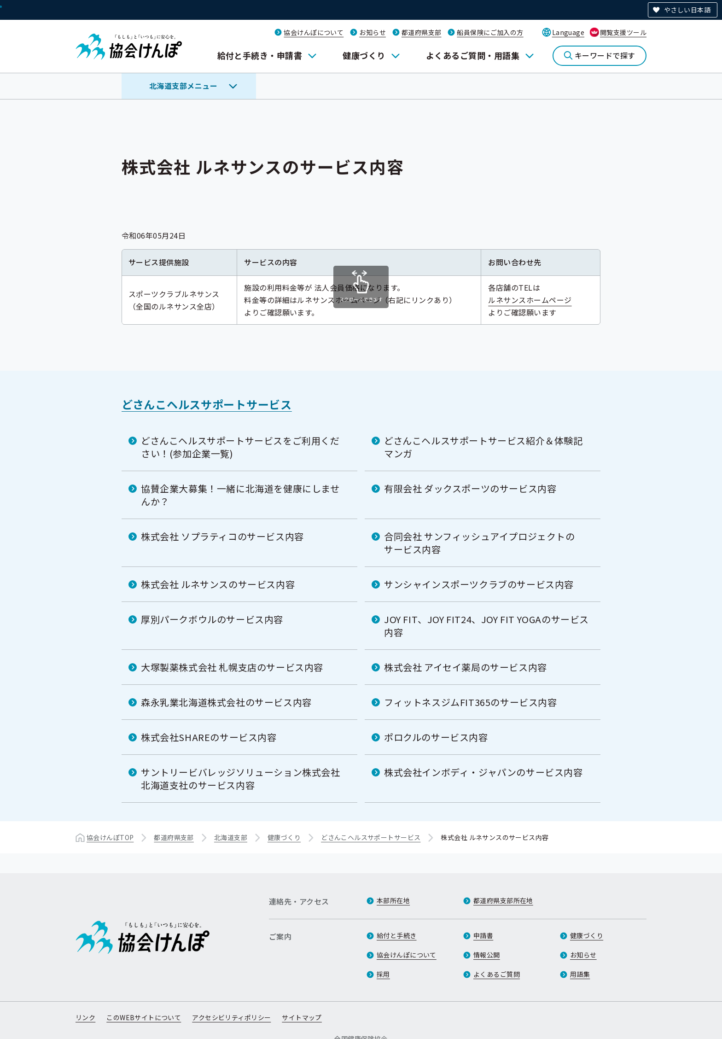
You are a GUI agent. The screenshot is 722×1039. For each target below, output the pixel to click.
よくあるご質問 (496, 974)
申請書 (483, 935)
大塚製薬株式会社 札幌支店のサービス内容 (232, 667)
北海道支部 (230, 837)
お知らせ (372, 32)
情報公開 (486, 954)
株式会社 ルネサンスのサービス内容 (218, 584)
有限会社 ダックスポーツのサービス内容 (470, 488)
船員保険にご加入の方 (490, 32)
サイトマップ (302, 1017)
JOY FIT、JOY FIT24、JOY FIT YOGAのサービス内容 (486, 626)
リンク (85, 1017)
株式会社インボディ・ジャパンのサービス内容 (483, 772)
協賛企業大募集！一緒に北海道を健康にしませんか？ (240, 495)
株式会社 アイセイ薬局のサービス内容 (465, 667)
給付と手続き (397, 935)
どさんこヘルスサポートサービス (207, 404)
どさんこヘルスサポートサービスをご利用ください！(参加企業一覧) (240, 447)
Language (568, 32)
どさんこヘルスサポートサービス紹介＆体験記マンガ (483, 447)
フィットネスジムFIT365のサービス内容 (470, 702)
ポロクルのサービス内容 (436, 737)
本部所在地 (393, 900)
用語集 (580, 974)
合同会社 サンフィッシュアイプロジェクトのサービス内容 (479, 543)
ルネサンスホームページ (536, 299)
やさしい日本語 (687, 9)
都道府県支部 (422, 32)
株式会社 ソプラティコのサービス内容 (222, 536)
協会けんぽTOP (110, 837)
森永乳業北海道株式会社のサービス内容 (226, 702)
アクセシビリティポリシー (231, 1017)
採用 (383, 974)
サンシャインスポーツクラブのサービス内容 (479, 584)
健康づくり (364, 55)
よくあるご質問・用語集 (472, 55)
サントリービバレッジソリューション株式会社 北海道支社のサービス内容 (240, 778)
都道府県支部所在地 (503, 900)
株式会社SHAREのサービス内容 (209, 737)
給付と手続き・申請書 (260, 55)
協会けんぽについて (314, 32)
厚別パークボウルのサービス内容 (212, 619)
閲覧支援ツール (623, 32)
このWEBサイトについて (143, 1017)
